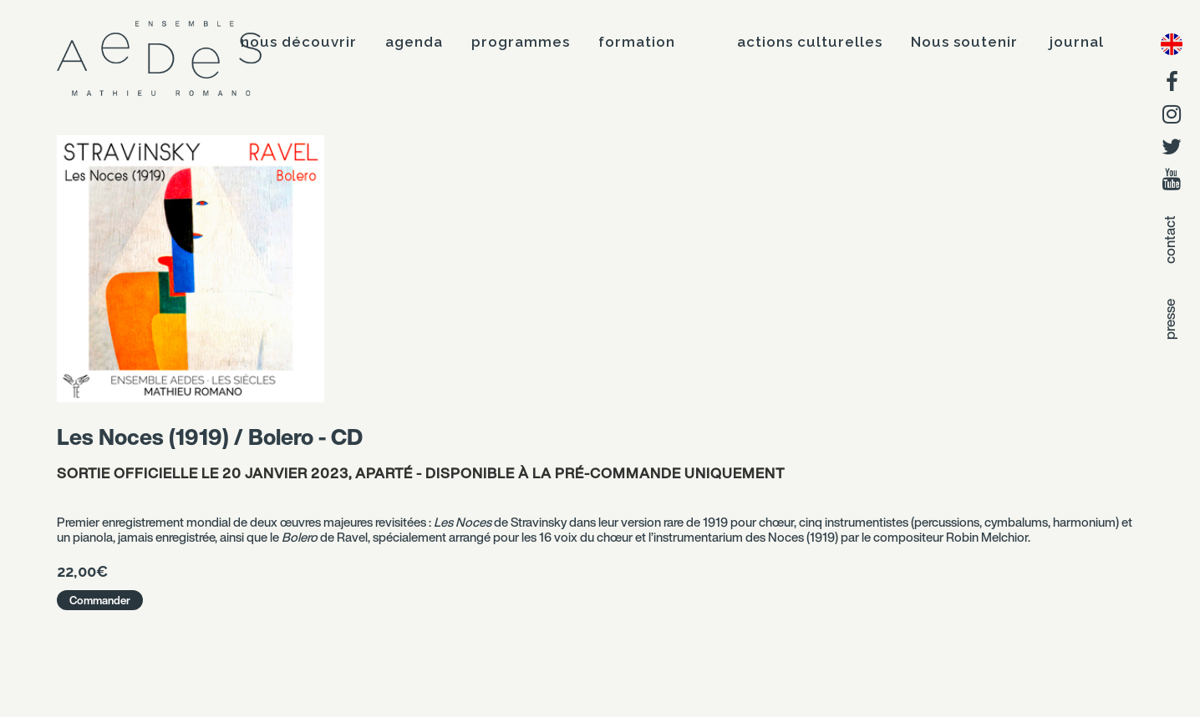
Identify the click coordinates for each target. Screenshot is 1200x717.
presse (1169, 319)
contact (1169, 239)
